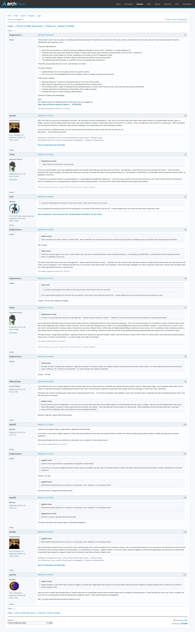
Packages (129, 4)
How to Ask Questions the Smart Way (51, 145)
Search (23, 16)
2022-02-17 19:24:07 (45, 575)
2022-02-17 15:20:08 (45, 230)
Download (187, 4)
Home (118, 4)
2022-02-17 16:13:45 (45, 381)
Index (9, 16)
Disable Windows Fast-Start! (79, 214)
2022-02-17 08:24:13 (45, 35)
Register (31, 16)
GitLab (157, 4)
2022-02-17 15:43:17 (45, 308)
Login (39, 16)
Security (167, 4)
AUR (177, 4)
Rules (16, 16)
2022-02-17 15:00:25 (45, 154)
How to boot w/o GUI (60, 214)
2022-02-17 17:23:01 (45, 424)
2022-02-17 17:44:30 (45, 498)
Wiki (149, 4)
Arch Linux (14, 3)
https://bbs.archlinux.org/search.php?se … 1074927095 (59, 104)
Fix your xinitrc (96, 214)
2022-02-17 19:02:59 (45, 532)
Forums (140, 4)
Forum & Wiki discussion (29, 26)
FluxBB (184, 624)
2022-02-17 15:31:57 (45, 278)
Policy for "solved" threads (60, 26)
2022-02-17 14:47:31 (45, 116)
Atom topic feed (181, 620)
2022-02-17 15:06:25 (45, 197)
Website (14, 180)
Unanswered (182, 19)
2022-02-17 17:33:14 (45, 454)
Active (174, 19)
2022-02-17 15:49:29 (45, 356)
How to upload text (44, 214)
